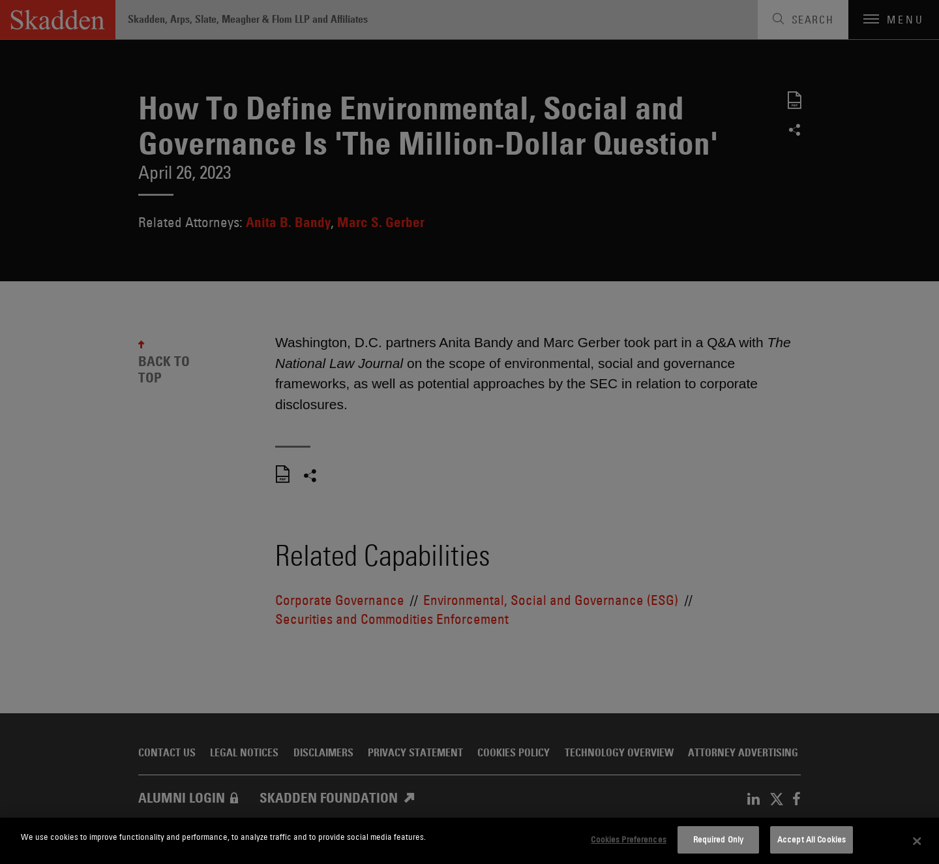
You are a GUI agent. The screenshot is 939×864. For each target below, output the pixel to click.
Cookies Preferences (628, 839)
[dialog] (469, 841)
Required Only (718, 839)
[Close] (917, 841)
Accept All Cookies (811, 839)
